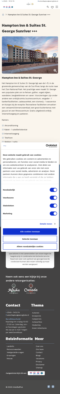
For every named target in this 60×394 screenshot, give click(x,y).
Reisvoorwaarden (14, 349)
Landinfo (10, 346)
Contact (39, 352)
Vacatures (40, 358)
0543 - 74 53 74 (8, 1)
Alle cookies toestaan (30, 231)
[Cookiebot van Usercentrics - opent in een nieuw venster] (46, 146)
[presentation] (5, 55)
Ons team (40, 349)
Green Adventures (39, 328)
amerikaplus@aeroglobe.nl (48, 1)
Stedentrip (36, 325)
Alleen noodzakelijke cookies (30, 246)
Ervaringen (11, 355)
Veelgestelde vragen (15, 352)
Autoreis (35, 312)
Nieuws (10, 358)
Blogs (38, 355)
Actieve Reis (37, 322)
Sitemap (39, 367)
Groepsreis (36, 316)
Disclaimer (40, 364)
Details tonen (46, 224)
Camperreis (36, 319)
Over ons (39, 346)
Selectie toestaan (30, 239)
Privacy (39, 361)
